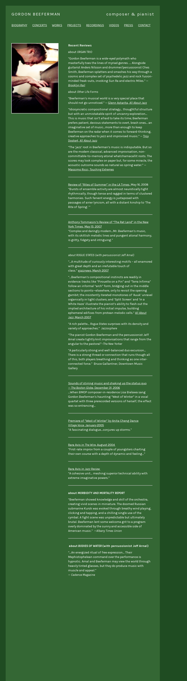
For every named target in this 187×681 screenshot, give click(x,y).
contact (144, 25)
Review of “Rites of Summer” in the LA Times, (99, 184)
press (128, 25)
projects (74, 25)
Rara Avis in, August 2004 (91, 445)
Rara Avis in (84, 469)
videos (114, 25)
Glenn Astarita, (127, 103)
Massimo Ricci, (91, 169)
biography (19, 25)
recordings (95, 25)
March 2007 (93, 270)
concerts (39, 25)
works (57, 25)
